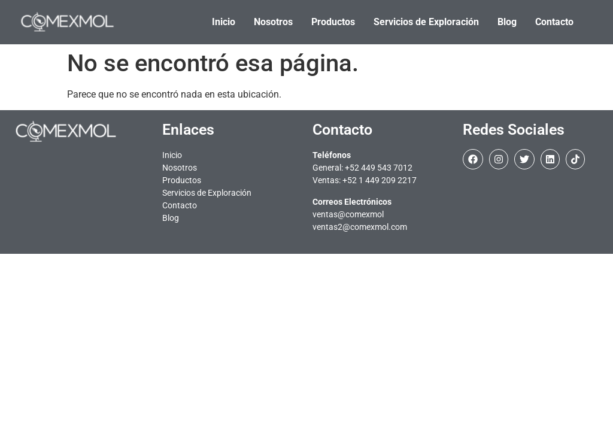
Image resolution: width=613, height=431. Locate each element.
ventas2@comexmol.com (359, 227)
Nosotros (179, 167)
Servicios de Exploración (206, 193)
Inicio (172, 155)
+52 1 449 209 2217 (379, 180)
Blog (170, 218)
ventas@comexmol (348, 214)
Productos (181, 180)
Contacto (179, 205)
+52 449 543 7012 (378, 167)
